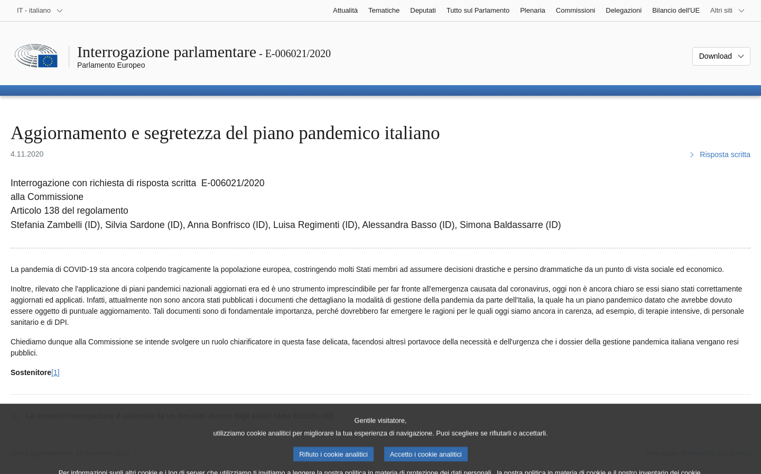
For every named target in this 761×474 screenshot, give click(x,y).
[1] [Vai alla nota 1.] (55, 372)
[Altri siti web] (727, 10)
